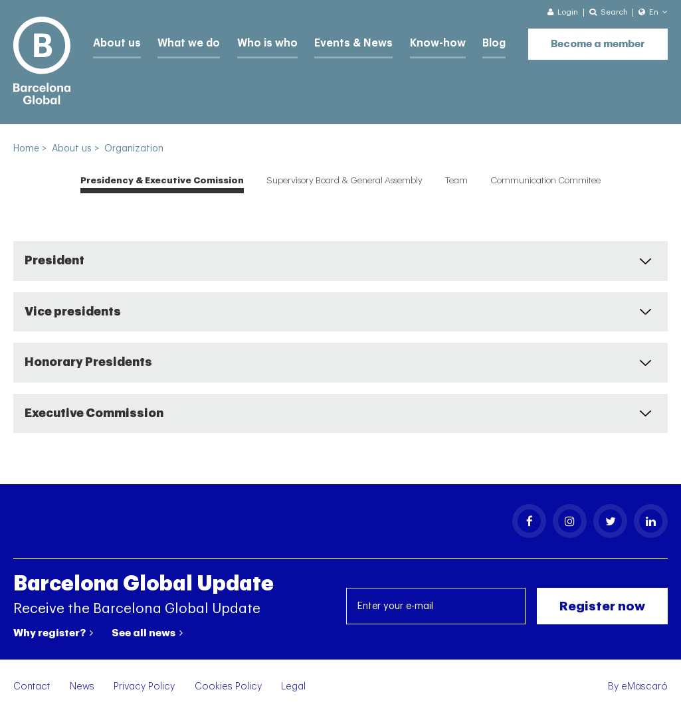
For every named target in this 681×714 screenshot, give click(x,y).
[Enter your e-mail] (436, 606)
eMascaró (644, 686)
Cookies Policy (228, 686)
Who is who (256, 41)
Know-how (415, 41)
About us (115, 41)
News (82, 686)
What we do (182, 41)
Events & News (336, 41)
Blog (469, 41)
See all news (147, 633)
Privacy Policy (144, 686)
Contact (31, 686)
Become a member (598, 40)
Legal (293, 686)
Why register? (53, 633)
